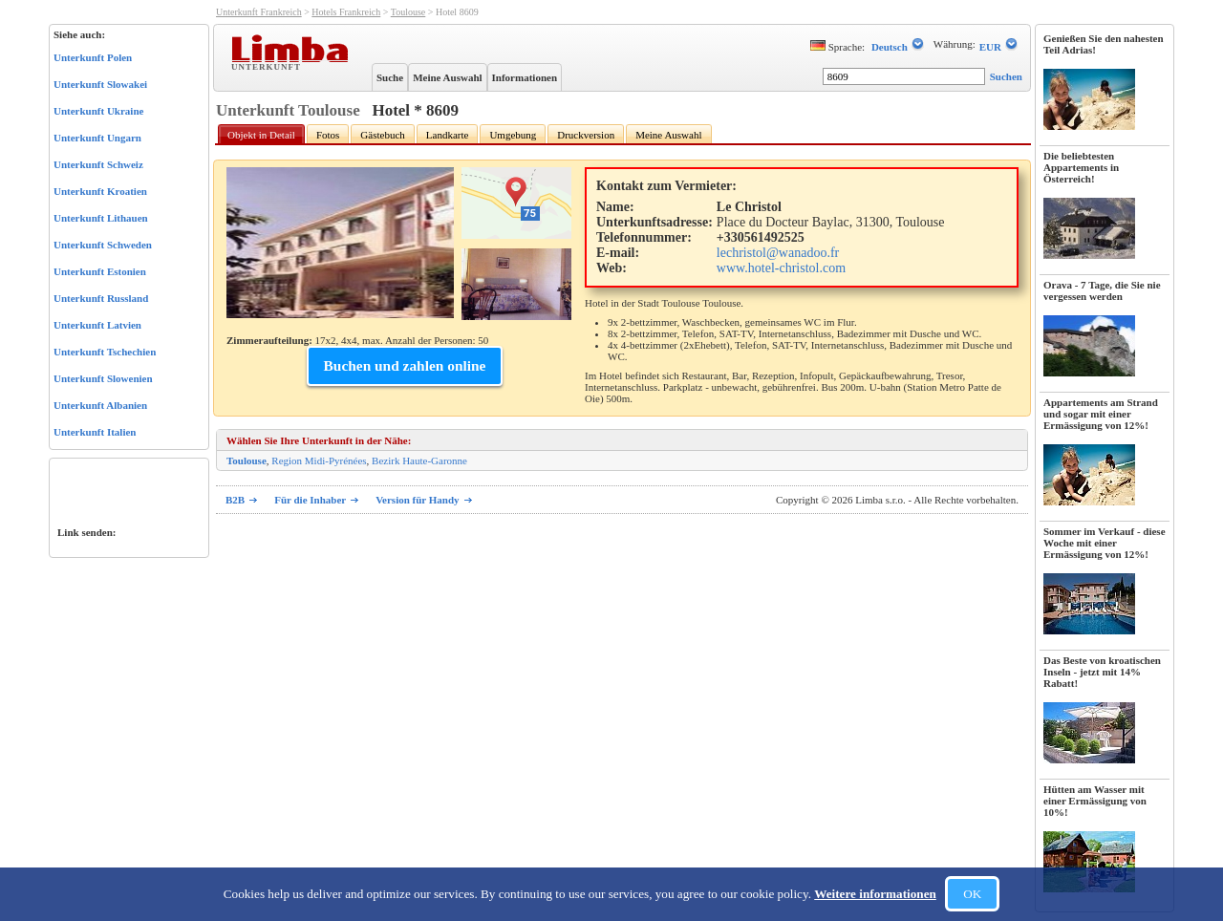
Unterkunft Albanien (100, 405)
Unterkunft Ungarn (97, 137)
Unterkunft (268, 66)
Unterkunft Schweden (103, 244)
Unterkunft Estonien (100, 271)
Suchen (1006, 76)
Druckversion (585, 134)
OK (972, 894)
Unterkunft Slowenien (103, 378)
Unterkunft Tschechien (105, 351)
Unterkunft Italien (95, 432)
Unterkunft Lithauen (101, 218)
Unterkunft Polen (93, 57)
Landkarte (447, 134)
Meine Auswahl (447, 77)
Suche (389, 77)
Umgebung (512, 134)
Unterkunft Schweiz (98, 164)
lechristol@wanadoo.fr (778, 253)
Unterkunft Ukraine (98, 111)
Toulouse (408, 12)
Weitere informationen (875, 894)
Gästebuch (382, 134)
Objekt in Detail (261, 134)
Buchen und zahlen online (405, 365)
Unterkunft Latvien (97, 325)
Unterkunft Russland (101, 298)
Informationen (524, 77)
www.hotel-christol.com (781, 268)
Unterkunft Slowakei (100, 84)
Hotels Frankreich (345, 12)
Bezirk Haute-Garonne (419, 460)
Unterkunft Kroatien (100, 191)
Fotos (327, 134)
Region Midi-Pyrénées (318, 460)
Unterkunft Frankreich (259, 12)
